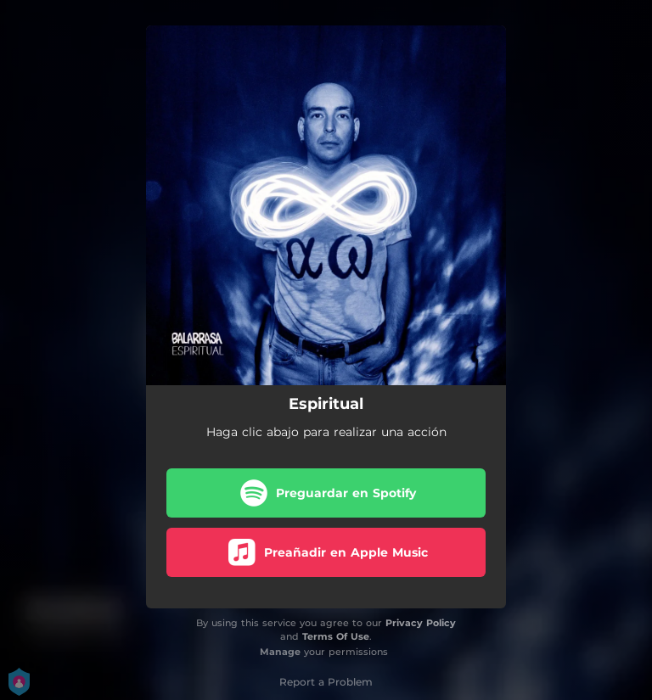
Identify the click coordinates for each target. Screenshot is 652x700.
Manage (280, 652)
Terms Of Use (335, 636)
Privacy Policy (420, 623)
